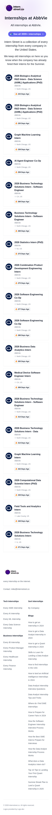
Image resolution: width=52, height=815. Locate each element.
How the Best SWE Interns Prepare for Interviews (36, 740)
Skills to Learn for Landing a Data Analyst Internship (38, 655)
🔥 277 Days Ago (22, 309)
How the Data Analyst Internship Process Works (37, 752)
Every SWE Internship (12, 608)
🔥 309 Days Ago (22, 387)
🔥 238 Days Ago (22, 149)
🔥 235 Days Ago (22, 123)
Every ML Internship (12, 619)
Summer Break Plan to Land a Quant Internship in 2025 (38, 785)
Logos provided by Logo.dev (13, 809)
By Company (33, 608)
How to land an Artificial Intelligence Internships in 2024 (38, 676)
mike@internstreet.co (20, 589)
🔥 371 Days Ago (22, 547)
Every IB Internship (11, 642)
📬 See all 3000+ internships (25, 34)
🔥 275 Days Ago (22, 283)
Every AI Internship (11, 613)
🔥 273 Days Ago (22, 254)
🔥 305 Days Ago (22, 361)
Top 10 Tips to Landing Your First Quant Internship (38, 773)
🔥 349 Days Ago (22, 521)
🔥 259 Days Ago (22, 172)
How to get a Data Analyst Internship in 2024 (37, 634)
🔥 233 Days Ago (22, 94)
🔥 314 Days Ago (22, 417)
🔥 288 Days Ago (22, 335)
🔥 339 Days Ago (22, 495)
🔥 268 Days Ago (22, 202)
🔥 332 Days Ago (22, 469)
